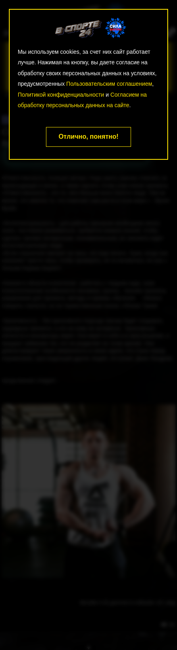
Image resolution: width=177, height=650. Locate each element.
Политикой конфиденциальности (61, 94)
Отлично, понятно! (88, 136)
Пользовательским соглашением (109, 83)
